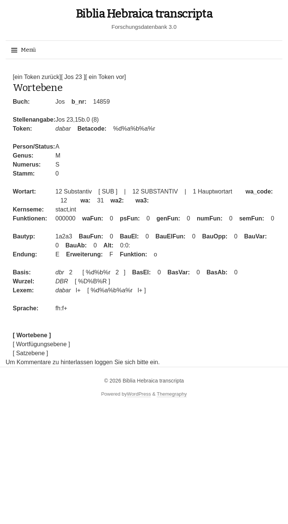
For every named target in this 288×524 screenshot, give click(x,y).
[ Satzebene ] (30, 353)
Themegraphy (172, 394)
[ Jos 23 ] (73, 77)
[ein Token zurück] (37, 77)
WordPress (139, 394)
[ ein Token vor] (106, 77)
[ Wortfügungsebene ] (41, 344)
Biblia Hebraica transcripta (144, 14)
